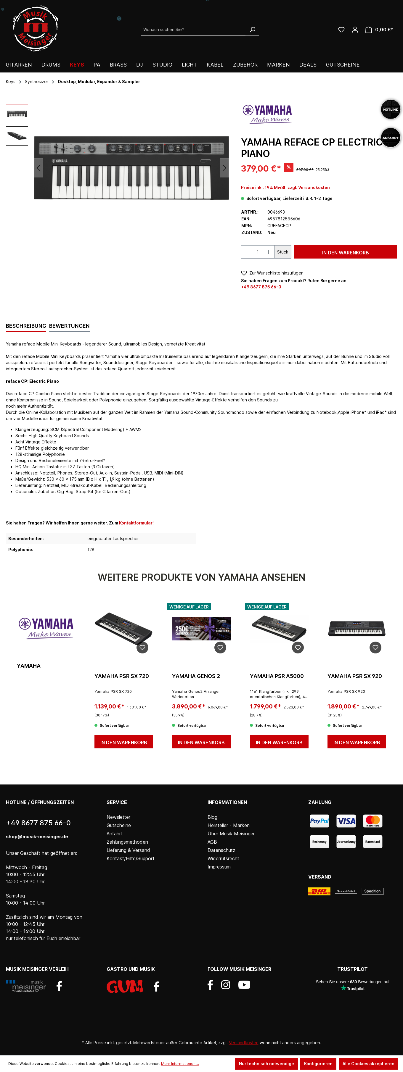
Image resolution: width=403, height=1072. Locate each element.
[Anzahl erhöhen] (268, 252)
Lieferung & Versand (128, 850)
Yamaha (29, 666)
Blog (212, 817)
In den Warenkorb (345, 253)
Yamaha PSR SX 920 (354, 676)
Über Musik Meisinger (231, 834)
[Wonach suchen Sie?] (193, 29)
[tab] (26, 326)
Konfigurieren (318, 1063)
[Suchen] (252, 29)
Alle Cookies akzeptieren (368, 1063)
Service (117, 802)
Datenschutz (221, 850)
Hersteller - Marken (229, 825)
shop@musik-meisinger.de (37, 836)
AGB (212, 842)
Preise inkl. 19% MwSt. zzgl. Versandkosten (285, 187)
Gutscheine (119, 825)
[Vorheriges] (38, 167)
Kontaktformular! (136, 522)
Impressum (219, 867)
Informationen (227, 802)
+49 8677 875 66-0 (261, 286)
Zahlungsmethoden (127, 842)
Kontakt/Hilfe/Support (131, 858)
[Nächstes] (224, 167)
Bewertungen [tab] (69, 326)
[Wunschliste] (341, 29)
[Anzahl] (257, 252)
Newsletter (118, 817)
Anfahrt (115, 834)
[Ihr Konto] (355, 29)
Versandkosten (244, 1042)
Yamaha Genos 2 (196, 676)
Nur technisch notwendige (266, 1063)
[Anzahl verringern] (247, 252)
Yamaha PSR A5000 (277, 676)
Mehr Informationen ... (180, 1063)
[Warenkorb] (379, 29)
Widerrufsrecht (223, 858)
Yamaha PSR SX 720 (121, 676)
